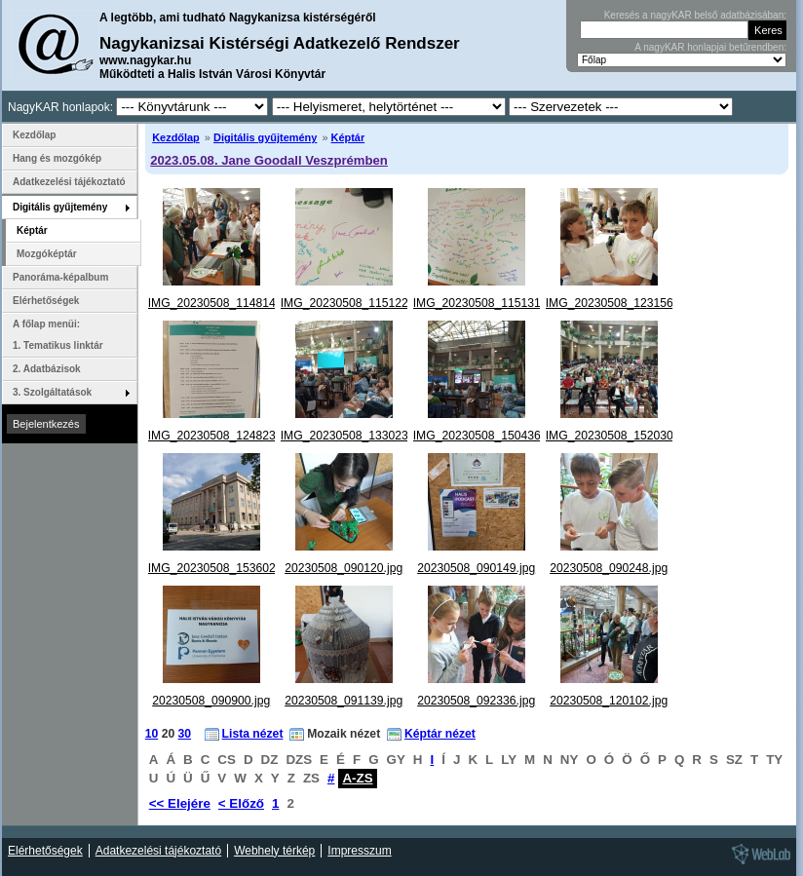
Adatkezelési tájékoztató (69, 181)
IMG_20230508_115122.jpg (354, 303)
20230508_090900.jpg (211, 700)
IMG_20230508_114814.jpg (221, 303)
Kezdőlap (176, 137)
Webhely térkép (274, 850)
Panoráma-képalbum (60, 277)
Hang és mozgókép (57, 158)
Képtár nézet (440, 734)
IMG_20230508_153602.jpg (221, 568)
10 (152, 734)
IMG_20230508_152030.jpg (619, 435)
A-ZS (357, 778)
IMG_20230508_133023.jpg (354, 435)
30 (185, 734)
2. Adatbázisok (47, 368)
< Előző (241, 803)
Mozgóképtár (47, 253)
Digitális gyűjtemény (265, 137)
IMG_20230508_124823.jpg (221, 435)
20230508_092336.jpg (476, 700)
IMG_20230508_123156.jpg (619, 303)
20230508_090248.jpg (609, 568)
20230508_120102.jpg (609, 700)
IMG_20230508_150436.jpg (486, 435)
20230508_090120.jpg (343, 568)
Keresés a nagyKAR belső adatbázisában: (695, 15)
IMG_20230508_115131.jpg (486, 303)
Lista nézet (253, 734)
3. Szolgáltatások (52, 392)
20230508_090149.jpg (476, 568)
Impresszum (359, 850)
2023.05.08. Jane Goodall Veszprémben (269, 160)
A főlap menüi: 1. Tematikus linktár (58, 335)
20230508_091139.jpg (343, 700)
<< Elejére (179, 803)
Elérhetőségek (46, 300)
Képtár (348, 137)
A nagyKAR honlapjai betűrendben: (710, 47)
